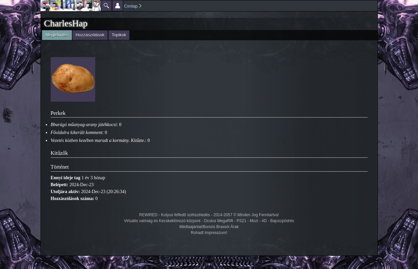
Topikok (119, 34)
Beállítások (117, 5)
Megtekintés (55, 34)
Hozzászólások (90, 34)
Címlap (131, 6)
